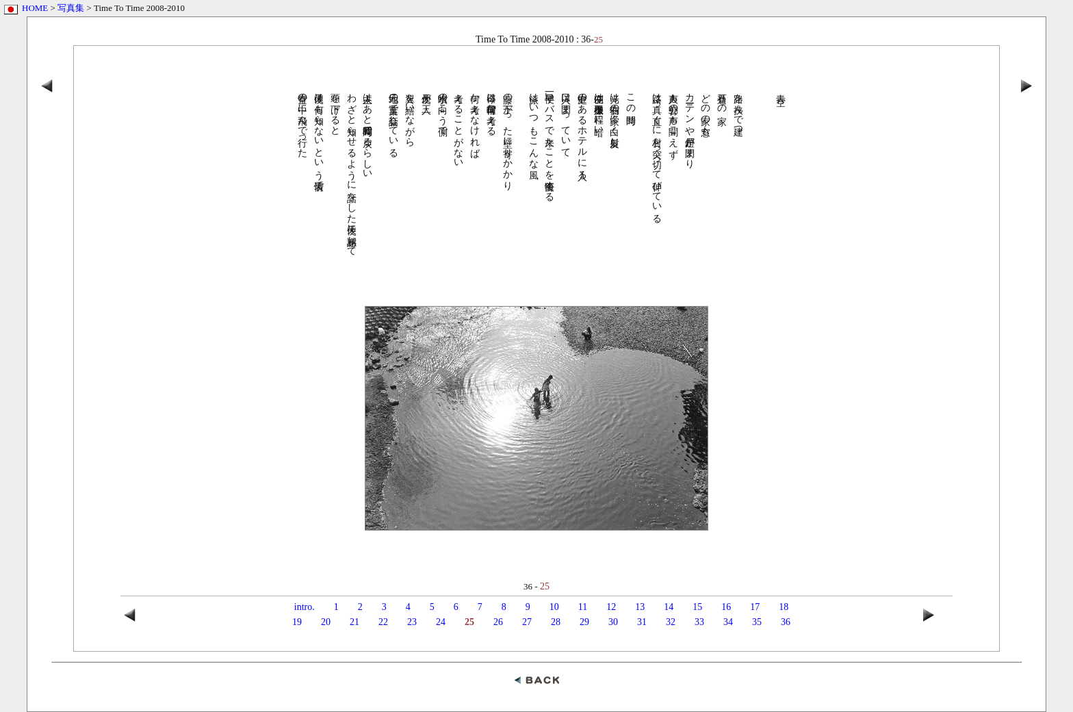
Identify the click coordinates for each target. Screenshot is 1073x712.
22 (383, 622)
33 (699, 622)
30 (613, 622)
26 (498, 622)
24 (440, 622)
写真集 (70, 8)
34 (728, 622)
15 (697, 607)
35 (757, 622)
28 (555, 622)
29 (584, 622)
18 (783, 607)
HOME (35, 8)
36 (785, 622)
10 (554, 607)
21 (354, 622)
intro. (304, 607)
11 (582, 607)
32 (670, 622)
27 (527, 622)
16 (726, 607)
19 (297, 622)
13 (640, 607)
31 (642, 622)
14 (668, 607)
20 (326, 622)
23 (412, 622)
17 (755, 607)
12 (611, 607)
